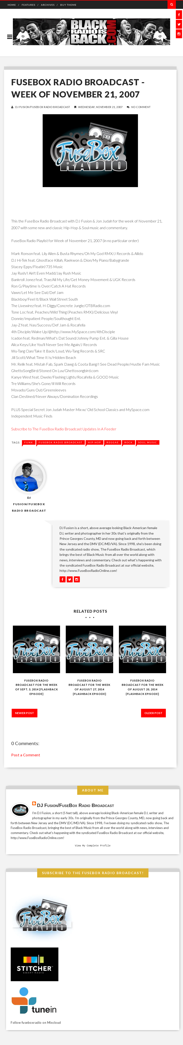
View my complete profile (93, 846)
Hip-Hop (94, 442)
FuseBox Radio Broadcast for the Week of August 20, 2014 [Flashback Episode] (142, 687)
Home (12, 4)
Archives (48, 4)
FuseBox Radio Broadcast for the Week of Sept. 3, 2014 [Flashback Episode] (36, 687)
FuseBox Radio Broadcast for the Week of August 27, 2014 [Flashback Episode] (89, 687)
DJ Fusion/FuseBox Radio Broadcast (42, 106)
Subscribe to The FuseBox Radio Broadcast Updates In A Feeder (63, 429)
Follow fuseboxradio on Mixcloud (36, 1023)
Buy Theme (68, 4)
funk (28, 442)
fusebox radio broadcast (60, 442)
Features (28, 4)
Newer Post (24, 713)
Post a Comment (25, 755)
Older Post (153, 713)
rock (128, 442)
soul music (147, 442)
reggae (113, 442)
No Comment (141, 106)
